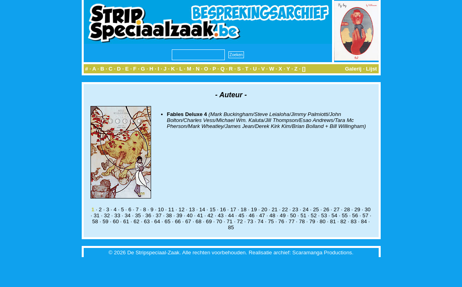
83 (354, 221)
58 (95, 221)
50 (293, 215)
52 (314, 215)
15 (213, 209)
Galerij (353, 69)
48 (272, 215)
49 (283, 215)
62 (137, 221)
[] (304, 69)
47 (262, 215)
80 (323, 221)
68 (199, 221)
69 (209, 221)
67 (188, 221)
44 (231, 215)
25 (316, 209)
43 (221, 215)
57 (365, 215)
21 (274, 209)
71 (229, 221)
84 (364, 221)
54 (334, 215)
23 (295, 209)
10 (161, 209)
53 (324, 215)
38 (169, 215)
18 (244, 209)
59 (105, 221)
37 (159, 215)
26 (326, 209)
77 (292, 221)
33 (117, 215)
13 (192, 209)
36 (148, 215)
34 (128, 215)
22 (285, 209)
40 (190, 215)
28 (347, 209)
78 (302, 221)
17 (233, 209)
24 (306, 209)
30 (368, 209)
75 (271, 221)
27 (337, 209)
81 (333, 221)
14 (202, 209)
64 (157, 221)
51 (304, 215)
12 (182, 209)
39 (179, 215)
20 (264, 209)
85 (231, 227)
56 (355, 215)
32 (107, 215)
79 (312, 221)
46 (252, 215)
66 (178, 221)
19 (254, 209)
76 (281, 221)
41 (200, 215)
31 (97, 215)
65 (168, 221)
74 (260, 221)
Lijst (371, 69)
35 (138, 215)
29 (357, 209)
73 (250, 221)
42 (210, 215)
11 (171, 209)
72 (240, 221)
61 (126, 221)
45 (241, 215)
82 (343, 221)
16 (223, 209)
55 (345, 215)
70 (219, 221)
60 (116, 221)
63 (147, 221)
